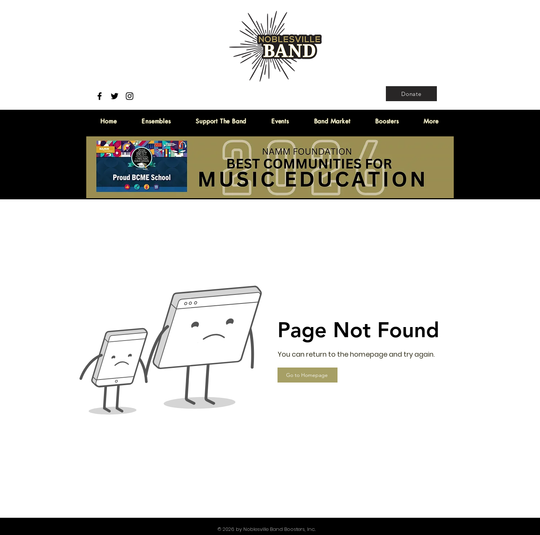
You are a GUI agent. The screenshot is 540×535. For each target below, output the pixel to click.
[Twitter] (115, 96)
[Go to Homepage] (308, 375)
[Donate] (411, 93)
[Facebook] (99, 96)
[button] (221, 121)
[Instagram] (129, 96)
